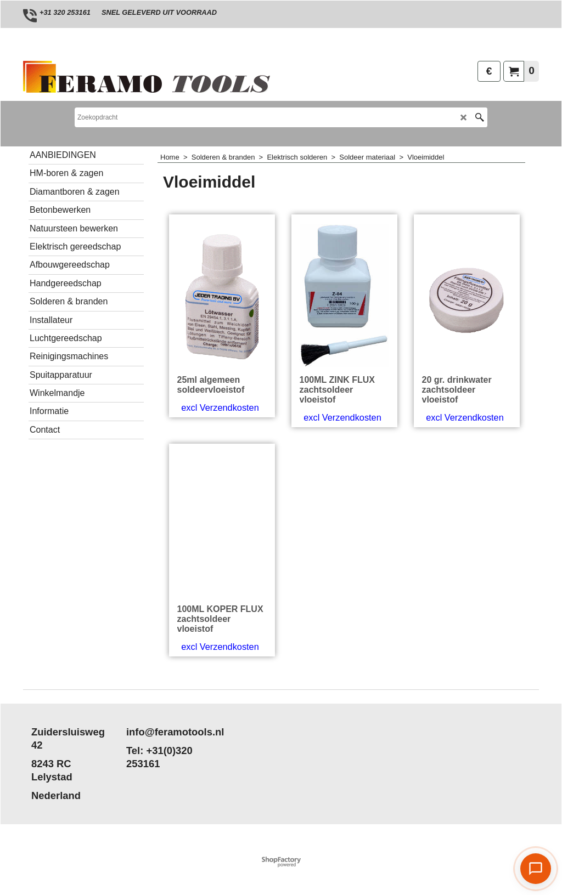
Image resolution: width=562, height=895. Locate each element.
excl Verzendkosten (219, 407)
